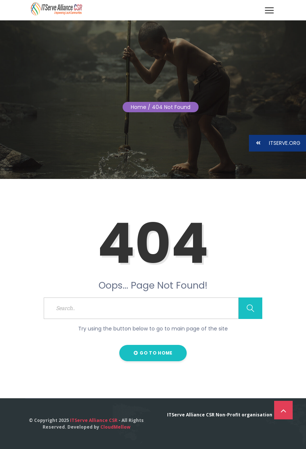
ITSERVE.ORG (274, 143)
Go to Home (153, 353)
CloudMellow (115, 427)
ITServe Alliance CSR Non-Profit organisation (219, 415)
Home (138, 107)
